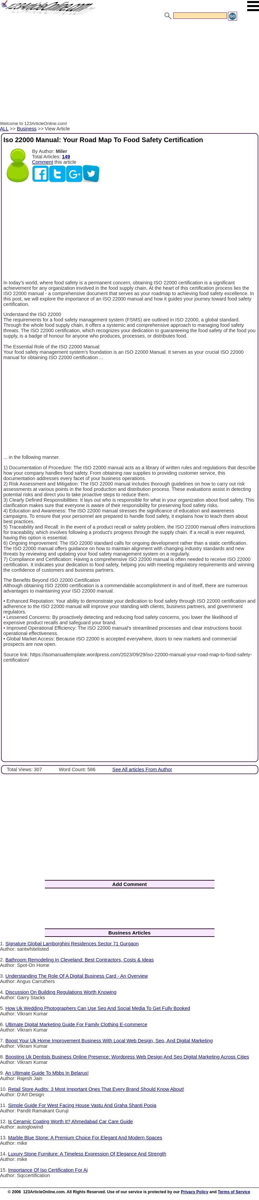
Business (26, 128)
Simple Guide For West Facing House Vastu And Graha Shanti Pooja (82, 1105)
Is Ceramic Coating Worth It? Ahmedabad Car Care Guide (70, 1121)
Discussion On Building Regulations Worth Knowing (60, 992)
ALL (4, 128)
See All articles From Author (142, 769)
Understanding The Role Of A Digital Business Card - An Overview (76, 976)
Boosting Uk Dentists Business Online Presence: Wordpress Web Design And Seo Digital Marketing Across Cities (127, 1057)
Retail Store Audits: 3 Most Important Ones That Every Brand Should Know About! (96, 1089)
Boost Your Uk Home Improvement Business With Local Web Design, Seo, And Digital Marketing (109, 1040)
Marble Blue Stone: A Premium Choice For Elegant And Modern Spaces (85, 1137)
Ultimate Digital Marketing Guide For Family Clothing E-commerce (76, 1024)
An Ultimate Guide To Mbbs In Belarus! (47, 1073)
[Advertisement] (129, 72)
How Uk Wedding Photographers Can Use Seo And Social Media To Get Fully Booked (97, 1008)
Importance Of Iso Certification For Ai (48, 1170)
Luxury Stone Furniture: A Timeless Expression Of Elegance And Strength (87, 1154)
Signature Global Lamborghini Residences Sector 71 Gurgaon (72, 943)
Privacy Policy (194, 1192)
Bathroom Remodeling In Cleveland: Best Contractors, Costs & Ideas (79, 959)
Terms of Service (234, 1192)
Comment (42, 162)
